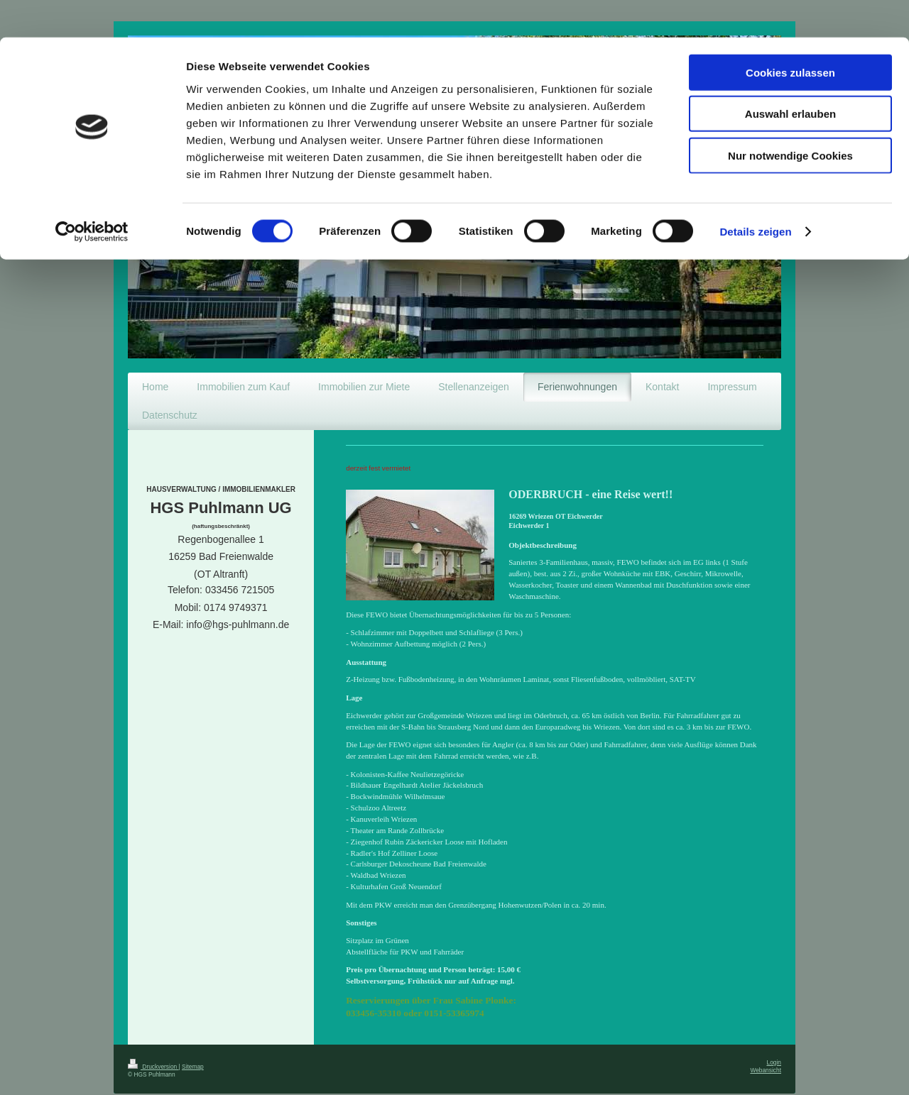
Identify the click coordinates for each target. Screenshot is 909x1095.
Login (774, 1042)
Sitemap (193, 1046)
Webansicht (765, 1050)
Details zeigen (755, 194)
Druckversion (153, 1046)
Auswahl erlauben (790, 77)
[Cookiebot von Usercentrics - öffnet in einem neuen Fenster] (92, 194)
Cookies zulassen (790, 35)
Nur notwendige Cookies (790, 118)
